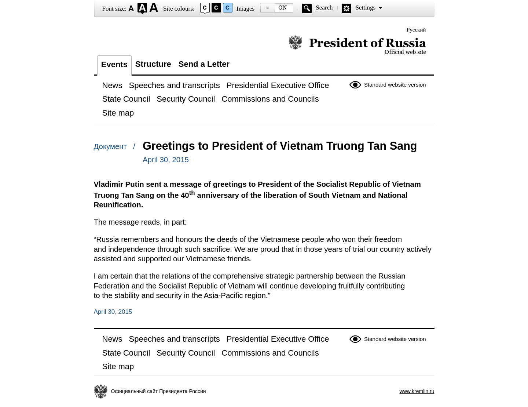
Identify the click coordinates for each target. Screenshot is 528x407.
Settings (365, 7)
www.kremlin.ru (417, 391)
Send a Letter (204, 64)
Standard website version (395, 84)
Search (324, 7)
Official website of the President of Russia (357, 44)
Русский (416, 30)
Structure (153, 64)
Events (114, 64)
